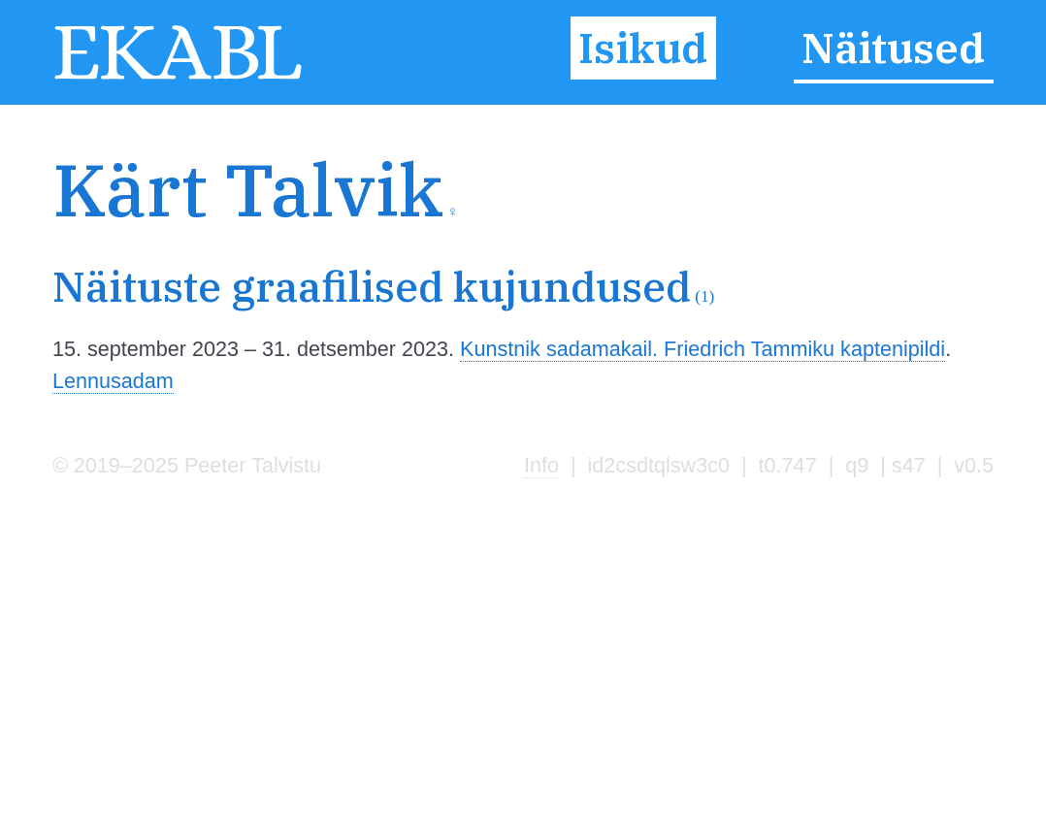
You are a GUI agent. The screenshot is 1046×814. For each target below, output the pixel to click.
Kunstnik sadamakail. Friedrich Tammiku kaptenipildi (702, 349)
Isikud (642, 47)
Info (541, 465)
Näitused (893, 47)
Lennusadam (113, 381)
